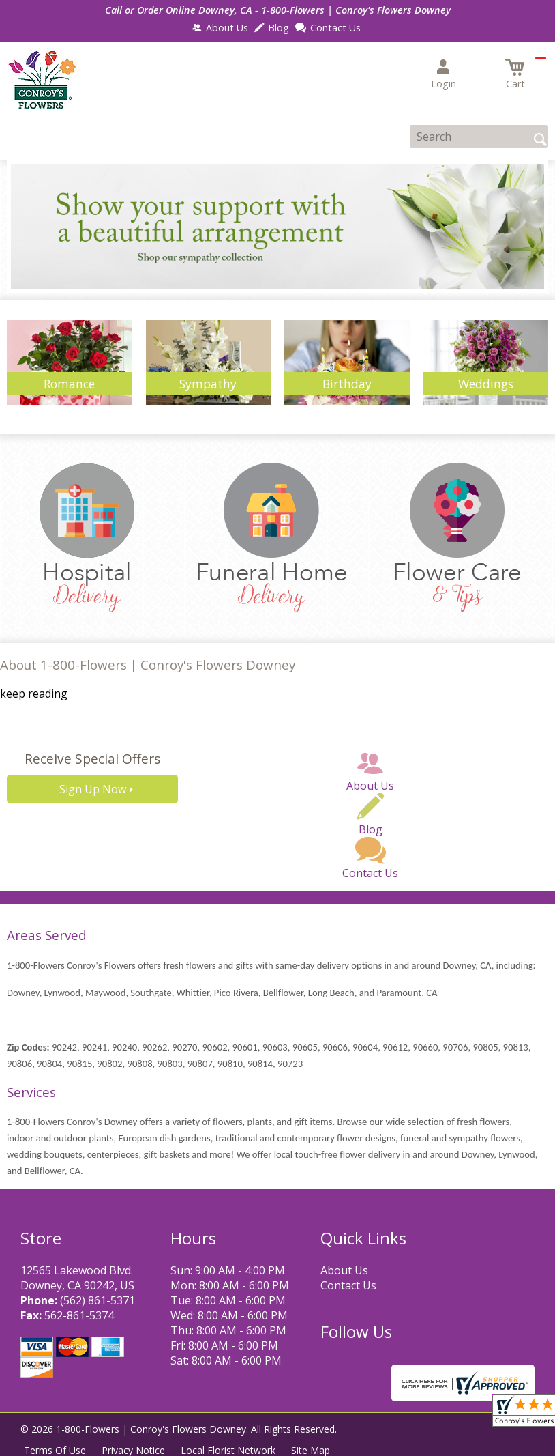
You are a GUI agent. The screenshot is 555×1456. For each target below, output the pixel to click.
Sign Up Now (92, 789)
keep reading (34, 693)
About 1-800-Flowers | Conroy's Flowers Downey (147, 664)
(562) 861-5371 (97, 1300)
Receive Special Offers (92, 759)
